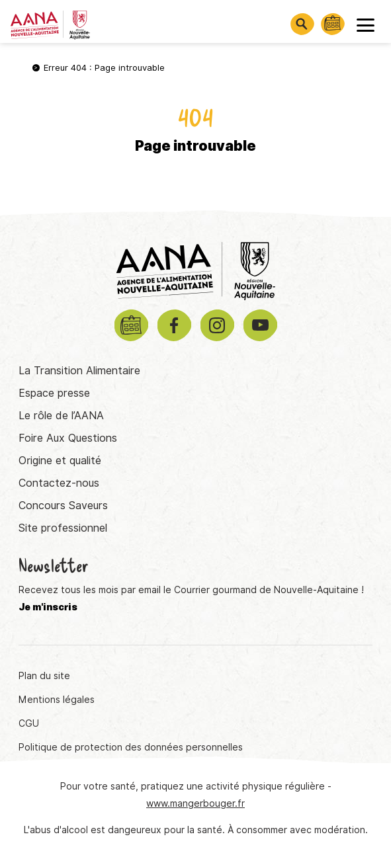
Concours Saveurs (63, 505)
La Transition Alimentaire (79, 370)
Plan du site (44, 676)
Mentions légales (57, 699)
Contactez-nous (59, 483)
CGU (29, 723)
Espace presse (54, 393)
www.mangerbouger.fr (195, 803)
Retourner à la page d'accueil (195, 191)
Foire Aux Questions (68, 438)
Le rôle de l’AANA (61, 415)
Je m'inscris (48, 607)
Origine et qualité (60, 460)
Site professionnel (63, 528)
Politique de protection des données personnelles (131, 747)
